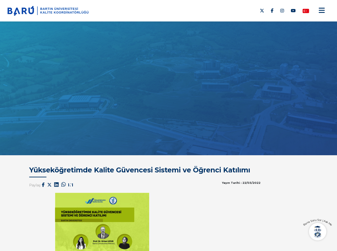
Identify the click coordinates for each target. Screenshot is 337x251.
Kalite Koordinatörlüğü (64, 12)
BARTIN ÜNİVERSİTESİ (59, 9)
